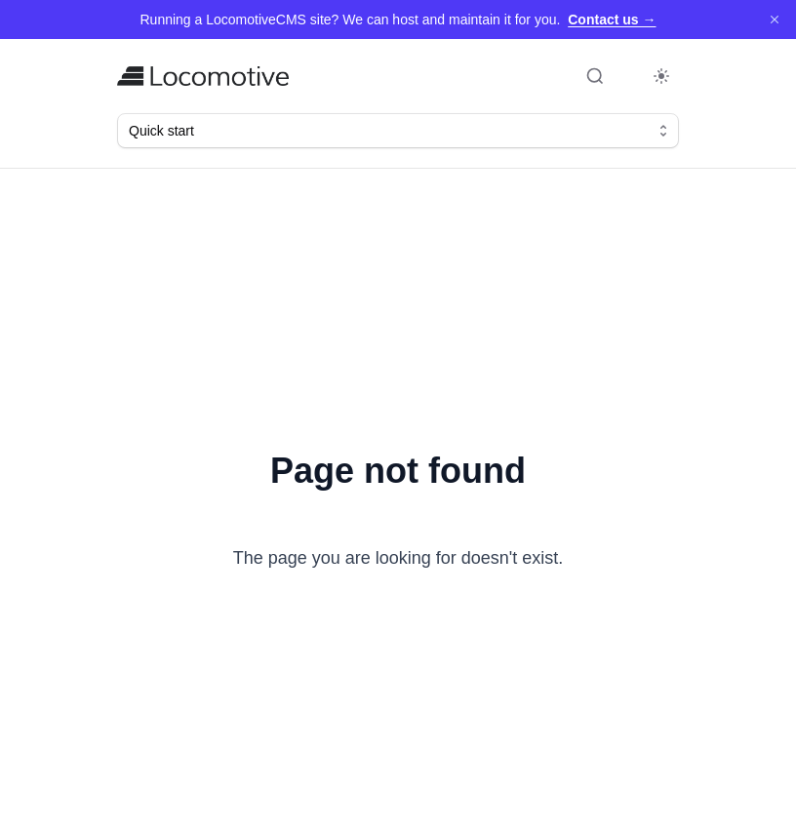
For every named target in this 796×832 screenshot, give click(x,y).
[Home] (203, 76)
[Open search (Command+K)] (595, 76)
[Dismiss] (774, 19)
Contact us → (612, 19)
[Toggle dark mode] (661, 76)
